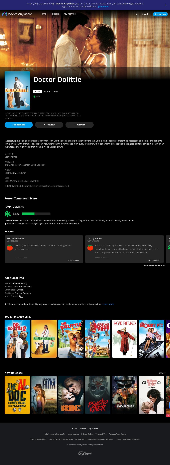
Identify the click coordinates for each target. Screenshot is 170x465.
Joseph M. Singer (22, 164)
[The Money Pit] (151, 339)
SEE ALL (162, 373)
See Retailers (18, 124)
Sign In (145, 14)
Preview (49, 124)
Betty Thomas (11, 156)
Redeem (55, 13)
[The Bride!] (70, 395)
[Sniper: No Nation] (124, 395)
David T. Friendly (38, 164)
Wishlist (79, 124)
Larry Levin (21, 172)
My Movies (70, 13)
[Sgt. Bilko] (124, 339)
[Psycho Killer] (97, 395)
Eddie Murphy (11, 181)
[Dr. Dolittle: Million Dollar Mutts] (70, 339)
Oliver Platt (34, 181)
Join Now (103, 6)
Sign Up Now (160, 14)
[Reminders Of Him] (44, 395)
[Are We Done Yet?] (97, 339)
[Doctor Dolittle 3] (44, 339)
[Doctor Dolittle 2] (17, 339)
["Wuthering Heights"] (151, 395)
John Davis (9, 164)
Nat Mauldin (10, 172)
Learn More (108, 304)
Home (43, 13)
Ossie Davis (23, 181)
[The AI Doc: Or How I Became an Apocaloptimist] (17, 395)
